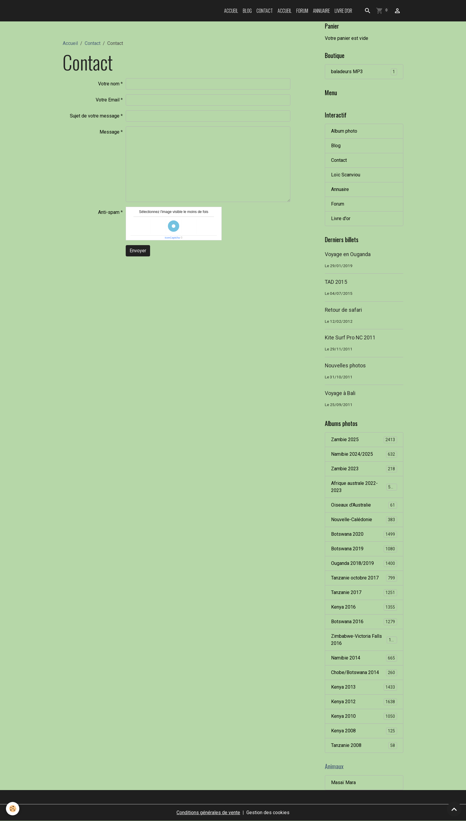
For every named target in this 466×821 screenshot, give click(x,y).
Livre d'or (343, 10)
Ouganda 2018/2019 (364, 563)
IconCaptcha (172, 237)
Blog (247, 10)
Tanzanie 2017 (364, 592)
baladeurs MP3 (364, 71)
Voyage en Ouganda (348, 254)
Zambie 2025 (364, 439)
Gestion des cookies (267, 812)
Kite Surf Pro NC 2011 (350, 338)
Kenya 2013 (364, 687)
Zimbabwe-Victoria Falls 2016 (364, 639)
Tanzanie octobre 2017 (364, 578)
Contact (264, 10)
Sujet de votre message (94, 116)
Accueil (231, 10)
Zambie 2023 (364, 469)
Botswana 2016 (364, 621)
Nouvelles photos (345, 366)
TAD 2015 (336, 282)
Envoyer (138, 250)
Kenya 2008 (364, 731)
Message (109, 132)
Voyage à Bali (340, 393)
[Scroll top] (454, 809)
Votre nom (108, 84)
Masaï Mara (343, 782)
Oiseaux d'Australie (364, 505)
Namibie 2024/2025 (364, 454)
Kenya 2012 (364, 701)
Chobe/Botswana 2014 (364, 672)
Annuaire (321, 10)
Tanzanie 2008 (364, 745)
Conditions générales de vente (208, 812)
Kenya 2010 (364, 716)
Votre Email (107, 100)
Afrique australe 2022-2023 (364, 486)
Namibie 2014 (364, 658)
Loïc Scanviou (345, 175)
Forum (302, 10)
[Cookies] (12, 808)
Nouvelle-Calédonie (364, 519)
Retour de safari (343, 310)
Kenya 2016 (364, 607)
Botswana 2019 (364, 549)
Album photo (344, 131)
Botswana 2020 (364, 534)
